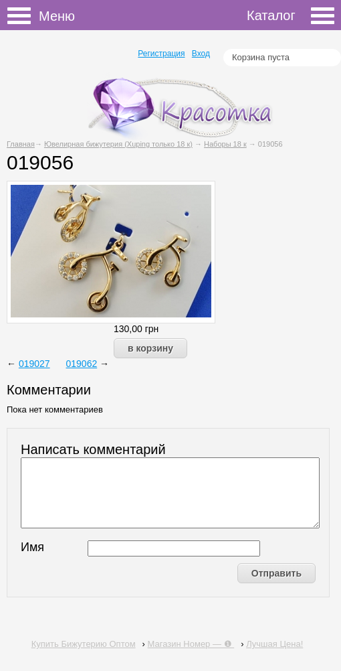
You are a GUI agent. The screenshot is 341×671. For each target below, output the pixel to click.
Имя (32, 547)
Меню (23, 16)
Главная (21, 144)
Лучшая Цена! (274, 644)
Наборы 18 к (225, 144)
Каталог (290, 15)
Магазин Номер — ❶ (191, 644)
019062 (82, 363)
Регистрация (161, 53)
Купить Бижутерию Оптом (83, 644)
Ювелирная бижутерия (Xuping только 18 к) (118, 144)
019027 (34, 363)
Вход (201, 53)
